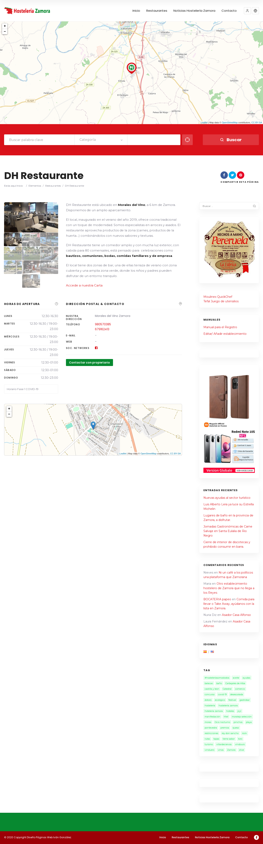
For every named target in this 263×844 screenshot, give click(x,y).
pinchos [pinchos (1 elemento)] (238, 722)
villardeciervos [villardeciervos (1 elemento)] (224, 744)
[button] (247, 10)
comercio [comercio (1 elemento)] (240, 688)
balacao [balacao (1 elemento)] (209, 683)
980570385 (103, 324)
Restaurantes (156, 11)
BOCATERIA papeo (217, 599)
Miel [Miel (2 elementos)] (226, 716)
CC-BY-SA (256, 122)
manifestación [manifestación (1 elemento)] (212, 716)
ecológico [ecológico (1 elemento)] (220, 700)
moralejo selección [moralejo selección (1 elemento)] (242, 716)
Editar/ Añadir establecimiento (225, 334)
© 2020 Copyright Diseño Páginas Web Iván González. (38, 837)
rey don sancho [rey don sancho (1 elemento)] (230, 733)
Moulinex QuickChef (217, 297)
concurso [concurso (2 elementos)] (210, 694)
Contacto (229, 11)
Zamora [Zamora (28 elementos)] (231, 749)
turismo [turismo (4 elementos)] (209, 744)
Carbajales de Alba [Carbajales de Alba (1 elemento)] (235, 683)
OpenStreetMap (230, 122)
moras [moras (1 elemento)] (208, 722)
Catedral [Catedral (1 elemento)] (227, 688)
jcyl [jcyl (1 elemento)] (239, 711)
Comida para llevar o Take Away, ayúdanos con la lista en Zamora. (228, 603)
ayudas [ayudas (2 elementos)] (246, 677)
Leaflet (204, 122)
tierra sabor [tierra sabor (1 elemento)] (229, 738)
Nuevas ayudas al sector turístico (226, 498)
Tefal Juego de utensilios (221, 301)
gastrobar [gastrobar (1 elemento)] (245, 700)
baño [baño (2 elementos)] (219, 683)
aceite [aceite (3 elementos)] (236, 677)
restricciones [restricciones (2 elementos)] (211, 733)
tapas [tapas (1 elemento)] (216, 738)
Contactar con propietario (89, 362)
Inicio (136, 11)
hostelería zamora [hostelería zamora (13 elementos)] (228, 705)
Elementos (35, 185)
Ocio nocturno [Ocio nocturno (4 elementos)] (222, 722)
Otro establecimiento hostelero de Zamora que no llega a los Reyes (228, 588)
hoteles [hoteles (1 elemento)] (230, 711)
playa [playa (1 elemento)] (249, 722)
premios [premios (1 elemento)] (224, 727)
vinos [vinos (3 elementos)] (221, 749)
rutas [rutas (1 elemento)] (207, 738)
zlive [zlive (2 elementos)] (241, 749)
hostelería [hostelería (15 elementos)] (210, 705)
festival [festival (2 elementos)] (232, 700)
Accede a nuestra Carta (84, 285)
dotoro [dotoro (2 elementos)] (208, 700)
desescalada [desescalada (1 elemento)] (236, 694)
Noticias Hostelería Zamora (194, 11)
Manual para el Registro (220, 327)
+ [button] (5, 26)
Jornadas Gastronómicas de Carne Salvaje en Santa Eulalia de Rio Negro (227, 531)
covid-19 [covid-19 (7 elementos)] (222, 694)
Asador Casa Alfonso (236, 615)
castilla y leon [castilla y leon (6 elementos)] (212, 688)
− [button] (5, 31)
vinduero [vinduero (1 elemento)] (209, 749)
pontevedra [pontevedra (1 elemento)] (211, 727)
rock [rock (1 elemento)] (244, 733)
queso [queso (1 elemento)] (236, 727)
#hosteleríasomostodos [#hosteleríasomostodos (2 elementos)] (217, 677)
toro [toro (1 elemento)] (240, 738)
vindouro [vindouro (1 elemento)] (240, 744)
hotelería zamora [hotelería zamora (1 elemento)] (214, 711)
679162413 (102, 329)
